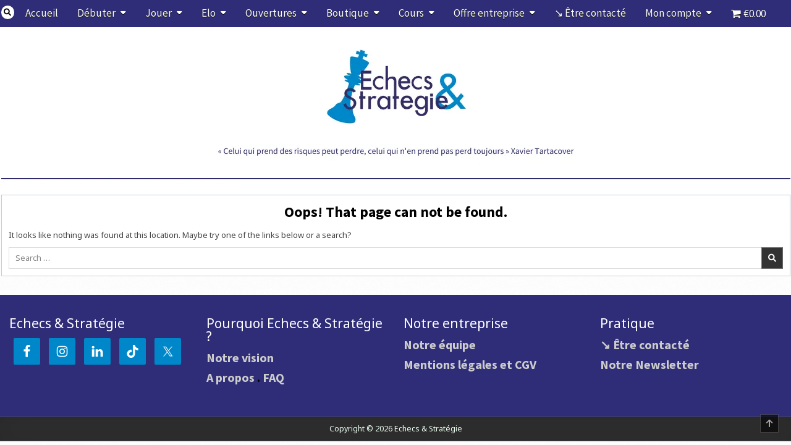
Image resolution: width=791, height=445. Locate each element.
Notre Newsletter (649, 364)
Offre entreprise (489, 13)
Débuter (96, 13)
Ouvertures (271, 13)
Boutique (347, 13)
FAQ (273, 377)
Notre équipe (440, 344)
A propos (230, 377)
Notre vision (240, 357)
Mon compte (673, 13)
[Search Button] (8, 12)
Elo (208, 13)
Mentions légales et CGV (470, 364)
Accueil (41, 13)
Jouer (158, 13)
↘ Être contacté (590, 13)
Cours (411, 13)
